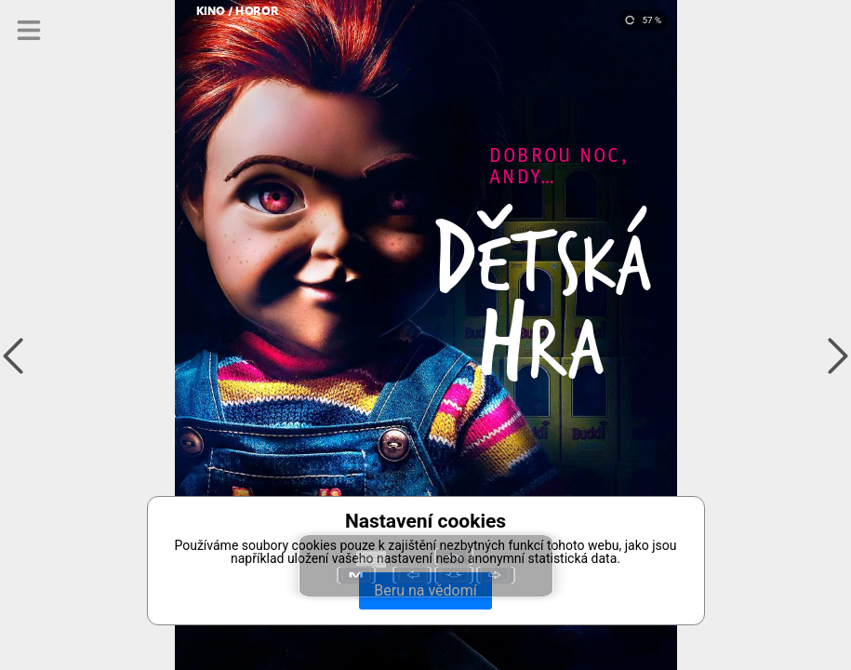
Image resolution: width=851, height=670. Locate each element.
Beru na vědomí (425, 590)
